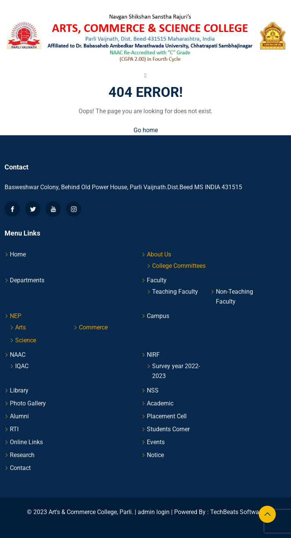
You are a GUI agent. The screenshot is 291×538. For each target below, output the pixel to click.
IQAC (21, 366)
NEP (15, 316)
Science (25, 340)
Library (19, 390)
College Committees (179, 265)
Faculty (157, 280)
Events (156, 442)
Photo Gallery (28, 403)
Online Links (26, 442)
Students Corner (168, 429)
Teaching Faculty (175, 291)
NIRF (153, 354)
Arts (20, 327)
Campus (158, 316)
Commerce (93, 327)
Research (22, 455)
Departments (27, 280)
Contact (20, 468)
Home (18, 254)
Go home (146, 130)
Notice (155, 455)
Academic (160, 403)
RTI (14, 429)
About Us (159, 254)
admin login (154, 512)
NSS (153, 390)
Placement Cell (167, 416)
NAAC (17, 354)
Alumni (19, 416)
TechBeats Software (237, 512)
